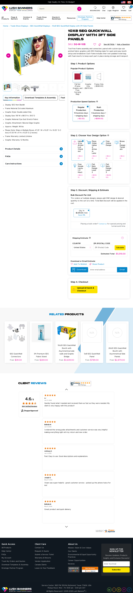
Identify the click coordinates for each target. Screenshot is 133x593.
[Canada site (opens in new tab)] (129, 2)
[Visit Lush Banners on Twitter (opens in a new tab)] (129, 584)
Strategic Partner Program (12, 564)
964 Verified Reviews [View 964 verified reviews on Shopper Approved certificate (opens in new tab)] (29, 401)
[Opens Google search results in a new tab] (73, 565)
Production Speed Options (84, 102)
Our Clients (72, 546)
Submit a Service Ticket (44, 549)
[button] (6, 18)
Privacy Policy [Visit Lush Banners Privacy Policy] (73, 588)
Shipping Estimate (80, 238)
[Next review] (66, 521)
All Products (6, 542)
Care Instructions (35, 167)
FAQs (35, 158)
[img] (29, 397)
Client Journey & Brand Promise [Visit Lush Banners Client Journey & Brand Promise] (54, 588)
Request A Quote (42, 546)
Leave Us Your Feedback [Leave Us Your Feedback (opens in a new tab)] (45, 564)
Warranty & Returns (43, 553)
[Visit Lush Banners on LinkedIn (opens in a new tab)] (109, 584)
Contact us (102, 224)
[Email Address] (116, 558)
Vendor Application (42, 557)
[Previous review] (66, 384)
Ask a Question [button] (123, 44)
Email (121, 270)
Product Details (35, 150)
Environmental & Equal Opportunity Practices (82, 551)
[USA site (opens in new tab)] (123, 2)
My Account (6, 553)
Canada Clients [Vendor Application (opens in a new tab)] (41, 560)
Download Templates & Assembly (43, 98)
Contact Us (39, 542)
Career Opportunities (76, 556)
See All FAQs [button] (107, 44)
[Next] (60, 55)
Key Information (13, 98)
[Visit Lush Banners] (17, 584)
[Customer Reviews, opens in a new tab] (121, 18)
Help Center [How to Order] (6, 546)
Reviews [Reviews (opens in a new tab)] (71, 559)
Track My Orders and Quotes (13, 557)
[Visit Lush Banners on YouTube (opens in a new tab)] (114, 584)
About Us (73, 539)
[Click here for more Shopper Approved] (105, 525)
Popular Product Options (82, 69)
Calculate (120, 248)
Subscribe (116, 564)
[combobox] (82, 247)
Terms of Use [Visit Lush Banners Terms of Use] (86, 588)
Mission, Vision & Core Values (79, 542)
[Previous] (8, 55)
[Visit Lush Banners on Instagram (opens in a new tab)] (119, 584)
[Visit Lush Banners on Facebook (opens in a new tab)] (124, 584)
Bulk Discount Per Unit (81, 195)
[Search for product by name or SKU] (59, 8)
